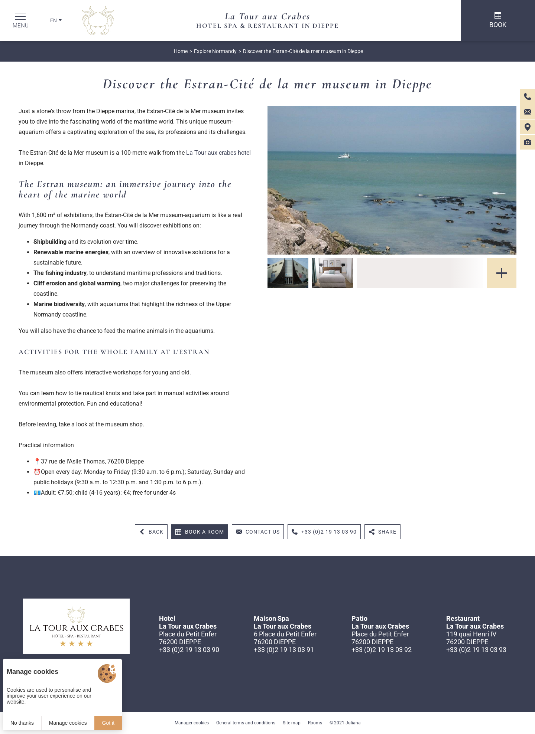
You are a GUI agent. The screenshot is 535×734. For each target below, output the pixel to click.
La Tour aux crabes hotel (218, 152)
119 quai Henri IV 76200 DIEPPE (471, 638)
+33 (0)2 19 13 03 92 (381, 649)
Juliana (353, 722)
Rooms (315, 722)
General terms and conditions (245, 722)
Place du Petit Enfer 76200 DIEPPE (188, 638)
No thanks (22, 723)
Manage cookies (68, 723)
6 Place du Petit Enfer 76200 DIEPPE (285, 638)
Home (181, 51)
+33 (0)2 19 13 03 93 (476, 649)
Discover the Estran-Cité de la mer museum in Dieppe (303, 51)
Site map (292, 722)
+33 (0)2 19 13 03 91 (284, 649)
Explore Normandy (215, 51)
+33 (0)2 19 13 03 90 (189, 649)
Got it (108, 723)
